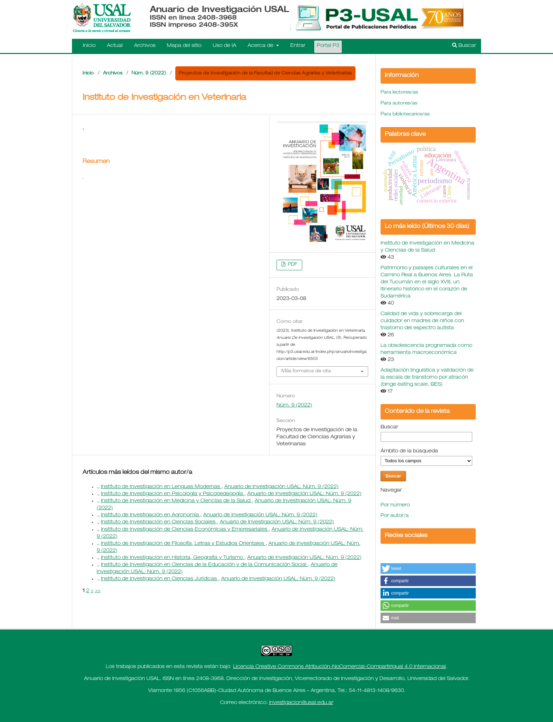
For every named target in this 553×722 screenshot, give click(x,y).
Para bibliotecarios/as (405, 114)
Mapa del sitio (184, 45)
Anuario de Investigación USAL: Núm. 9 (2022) (281, 487)
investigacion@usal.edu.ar (301, 702)
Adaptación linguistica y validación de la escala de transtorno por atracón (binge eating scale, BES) (427, 377)
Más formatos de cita (306, 371)
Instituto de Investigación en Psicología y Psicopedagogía (172, 494)
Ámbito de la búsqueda (409, 451)
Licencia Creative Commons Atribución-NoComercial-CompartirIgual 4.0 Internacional (339, 666)
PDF (291, 265)
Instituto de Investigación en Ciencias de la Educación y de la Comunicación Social (204, 564)
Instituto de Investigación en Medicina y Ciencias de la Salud (176, 501)
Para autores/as (399, 103)
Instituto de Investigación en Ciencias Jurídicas (159, 579)
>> (98, 591)
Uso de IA (224, 45)
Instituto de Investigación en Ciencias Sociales (159, 522)
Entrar (297, 45)
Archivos (145, 45)
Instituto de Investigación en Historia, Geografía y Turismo (172, 557)
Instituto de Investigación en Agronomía (150, 515)
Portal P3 (328, 45)
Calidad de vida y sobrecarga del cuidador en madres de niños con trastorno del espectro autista (422, 321)
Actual (115, 45)
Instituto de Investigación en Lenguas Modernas (161, 487)
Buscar (464, 45)
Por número (395, 505)
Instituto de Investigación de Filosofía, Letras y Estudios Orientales (183, 543)
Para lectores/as (399, 92)
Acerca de (261, 45)
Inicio (89, 45)
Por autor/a (395, 515)
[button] (428, 568)
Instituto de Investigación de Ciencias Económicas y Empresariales (185, 529)
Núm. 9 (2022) (149, 73)
